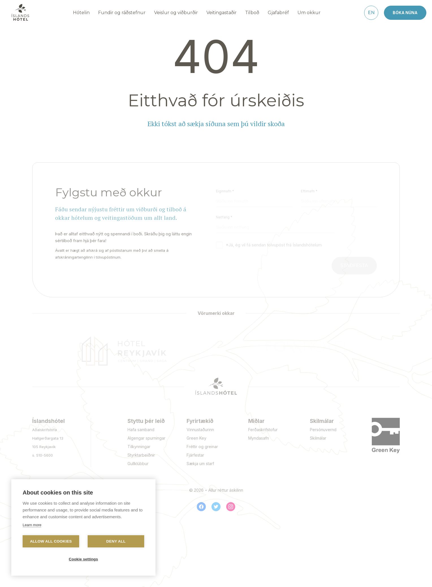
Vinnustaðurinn (200, 429)
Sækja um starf (200, 463)
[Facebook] (201, 506)
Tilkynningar (139, 446)
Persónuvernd (323, 429)
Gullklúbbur (138, 463)
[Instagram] (230, 506)
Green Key (196, 438)
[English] (371, 13)
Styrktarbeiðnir (141, 455)
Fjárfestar (195, 455)
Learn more (32, 525)
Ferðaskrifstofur (263, 429)
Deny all (116, 541)
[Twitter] (216, 506)
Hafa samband (141, 429)
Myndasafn (258, 438)
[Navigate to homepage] (20, 12)
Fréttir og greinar (202, 446)
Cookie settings (83, 559)
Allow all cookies (51, 541)
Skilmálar (318, 438)
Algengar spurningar (146, 438)
